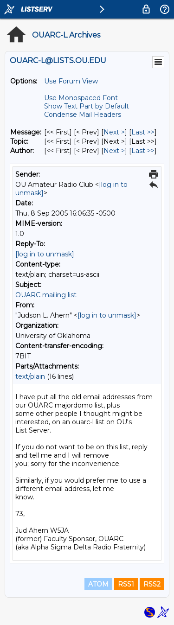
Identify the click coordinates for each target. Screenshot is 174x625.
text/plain (30, 376)
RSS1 (126, 584)
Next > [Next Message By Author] (114, 151)
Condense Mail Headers (82, 114)
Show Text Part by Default (86, 106)
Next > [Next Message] (114, 132)
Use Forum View (71, 81)
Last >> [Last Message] (143, 132)
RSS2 (152, 584)
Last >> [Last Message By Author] (143, 151)
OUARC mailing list (46, 295)
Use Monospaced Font (81, 98)
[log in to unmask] (44, 254)
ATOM (98, 584)
